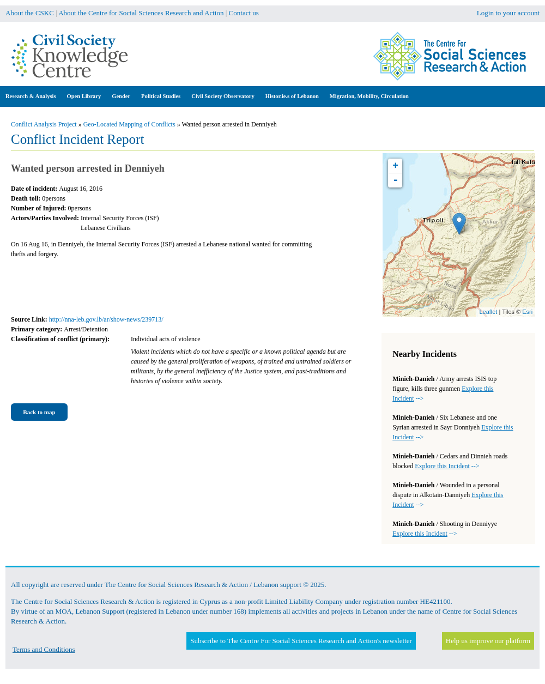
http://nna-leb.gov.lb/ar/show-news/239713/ (106, 319)
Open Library (84, 96)
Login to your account (508, 13)
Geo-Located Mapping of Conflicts (129, 124)
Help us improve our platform (488, 641)
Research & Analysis (30, 96)
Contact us (244, 13)
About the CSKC (29, 13)
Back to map (39, 412)
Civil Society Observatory (222, 96)
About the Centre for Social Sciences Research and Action (140, 13)
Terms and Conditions (44, 649)
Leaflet (488, 311)
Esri (527, 311)
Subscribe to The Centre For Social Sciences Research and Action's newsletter (300, 641)
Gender (121, 96)
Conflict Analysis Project (44, 124)
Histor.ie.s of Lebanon (292, 96)
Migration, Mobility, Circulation (369, 96)
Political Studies (160, 96)
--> (447, 466)
